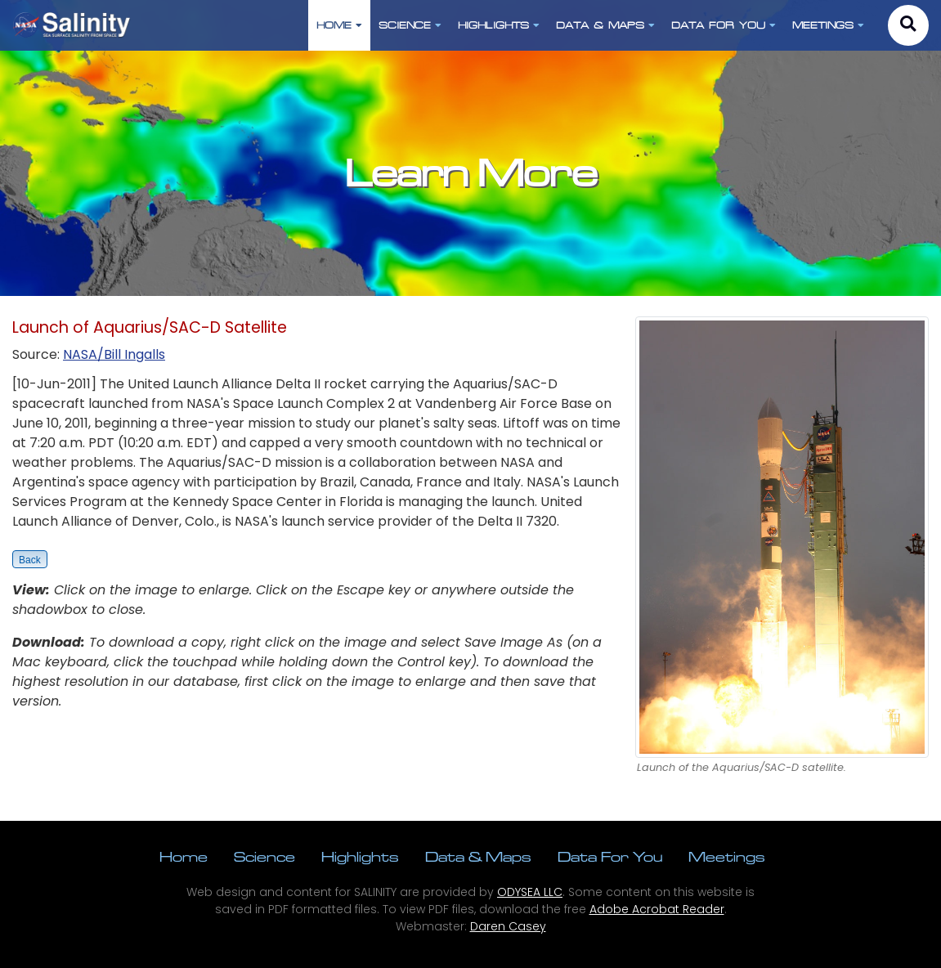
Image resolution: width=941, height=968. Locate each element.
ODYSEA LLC (529, 892)
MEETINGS (828, 25)
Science (264, 856)
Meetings (726, 856)
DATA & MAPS (605, 25)
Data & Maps (478, 856)
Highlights (360, 856)
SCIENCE (410, 25)
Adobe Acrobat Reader (656, 909)
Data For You (610, 856)
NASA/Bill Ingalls (114, 354)
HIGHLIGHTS (499, 25)
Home (183, 856)
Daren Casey (508, 926)
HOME (339, 25)
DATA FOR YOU (723, 25)
